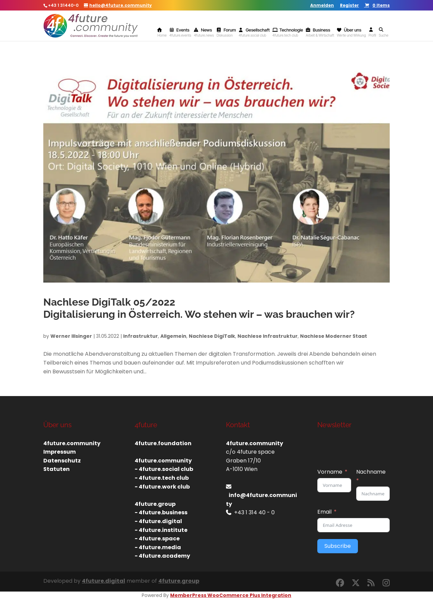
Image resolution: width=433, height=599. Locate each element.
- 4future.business (161, 512)
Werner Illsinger (71, 336)
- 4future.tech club (162, 478)
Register (349, 5)
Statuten (56, 469)
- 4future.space (157, 538)
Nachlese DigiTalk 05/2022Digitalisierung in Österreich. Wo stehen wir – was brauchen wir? (199, 308)
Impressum (59, 452)
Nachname (371, 472)
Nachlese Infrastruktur (267, 336)
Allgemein (173, 336)
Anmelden (322, 5)
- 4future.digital (158, 521)
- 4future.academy (162, 556)
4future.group (178, 581)
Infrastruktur (140, 336)
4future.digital (103, 581)
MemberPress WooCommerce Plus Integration (230, 595)
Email (324, 512)
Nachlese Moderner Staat (333, 336)
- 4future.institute (161, 530)
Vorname (329, 472)
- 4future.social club (164, 469)
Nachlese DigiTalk (212, 336)
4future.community (71, 443)
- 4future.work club (162, 487)
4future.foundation (163, 443)
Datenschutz (62, 460)
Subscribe (337, 546)
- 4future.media (158, 547)
